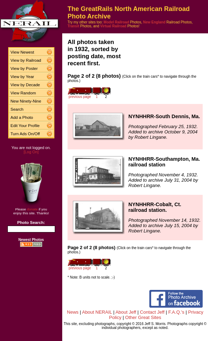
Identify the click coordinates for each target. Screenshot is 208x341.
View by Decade (25, 85)
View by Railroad (26, 60)
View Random (23, 93)
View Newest (22, 52)
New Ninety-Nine (26, 101)
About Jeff (126, 312)
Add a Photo (22, 117)
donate (32, 209)
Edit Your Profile (25, 125)
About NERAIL (97, 312)
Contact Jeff (152, 312)
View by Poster (24, 68)
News (73, 312)
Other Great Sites (143, 317)
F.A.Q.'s (176, 312)
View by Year (22, 77)
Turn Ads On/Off (25, 134)
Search (17, 109)
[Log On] (30, 152)
